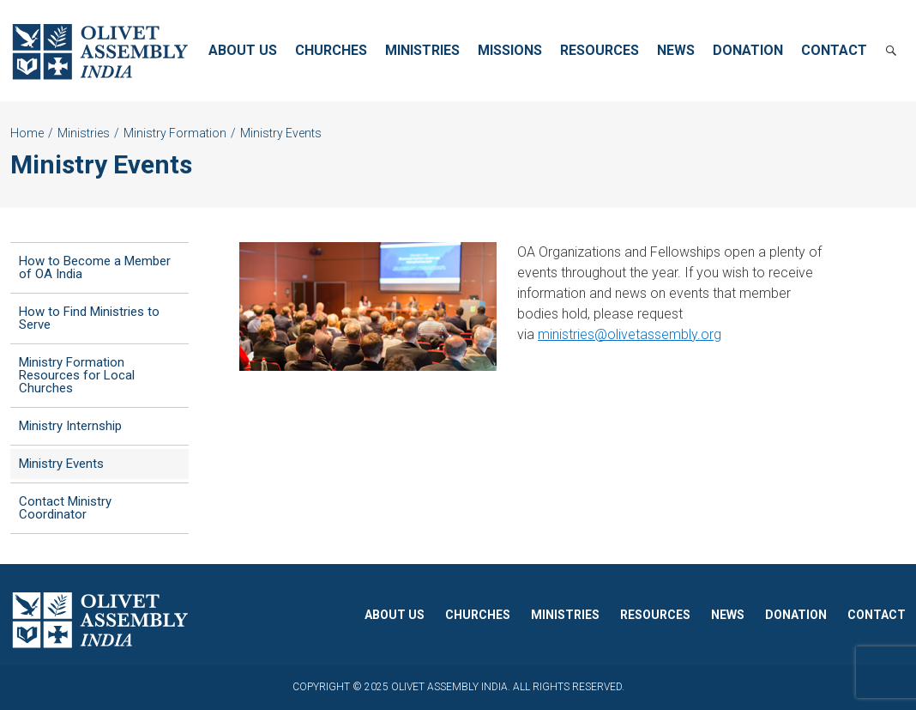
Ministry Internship (70, 426)
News (676, 50)
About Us (242, 50)
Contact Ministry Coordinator (65, 508)
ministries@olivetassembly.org (629, 334)
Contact (834, 50)
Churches (331, 50)
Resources (599, 50)
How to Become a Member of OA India (95, 267)
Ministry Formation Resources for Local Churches (77, 375)
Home (27, 133)
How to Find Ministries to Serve (89, 318)
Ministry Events (61, 463)
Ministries (422, 50)
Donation (748, 50)
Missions (510, 50)
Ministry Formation (175, 133)
